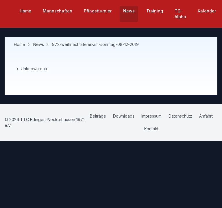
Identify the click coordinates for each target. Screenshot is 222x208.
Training (154, 10)
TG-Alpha (180, 13)
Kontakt (151, 128)
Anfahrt (206, 116)
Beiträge (98, 116)
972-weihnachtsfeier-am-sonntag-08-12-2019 (95, 44)
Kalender (207, 10)
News (129, 10)
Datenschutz (180, 116)
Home (25, 10)
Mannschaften (57, 10)
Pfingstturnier (98, 10)
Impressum (151, 116)
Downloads (123, 116)
